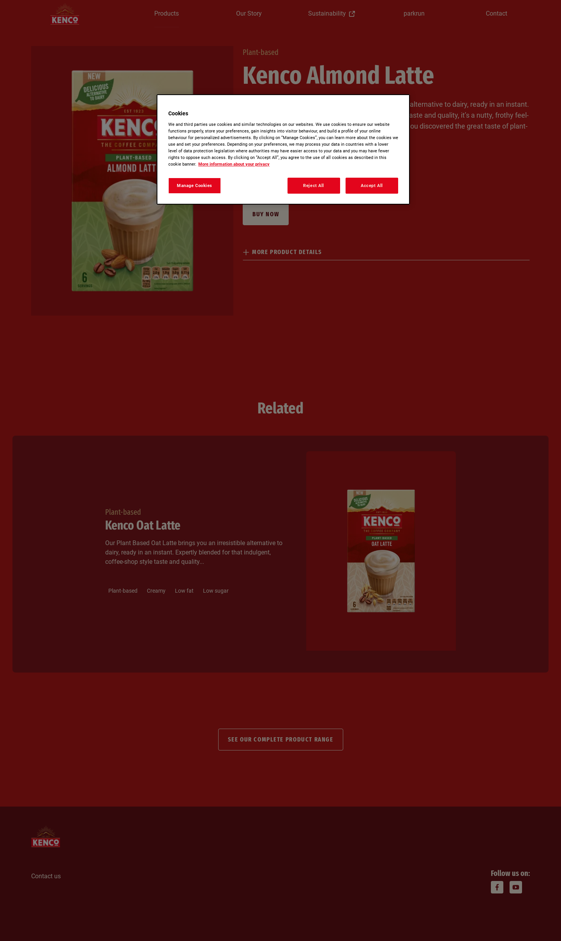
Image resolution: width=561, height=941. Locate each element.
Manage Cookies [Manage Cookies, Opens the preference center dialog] (194, 185)
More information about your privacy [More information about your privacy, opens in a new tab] (234, 164)
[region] (283, 149)
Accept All (372, 185)
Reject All (313, 185)
